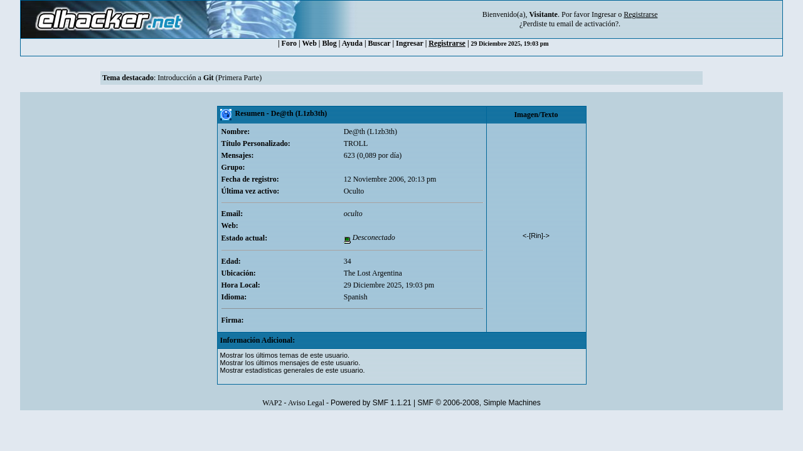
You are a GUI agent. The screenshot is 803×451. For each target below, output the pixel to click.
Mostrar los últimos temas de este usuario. (285, 355)
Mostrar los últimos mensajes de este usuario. (290, 362)
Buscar (379, 43)
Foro (289, 43)
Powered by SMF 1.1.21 (371, 402)
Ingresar (604, 14)
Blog (329, 43)
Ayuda (352, 43)
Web (309, 43)
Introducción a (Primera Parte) (209, 77)
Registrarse (446, 43)
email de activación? (587, 23)
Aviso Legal (306, 402)
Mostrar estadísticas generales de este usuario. (292, 370)
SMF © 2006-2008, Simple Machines (479, 402)
